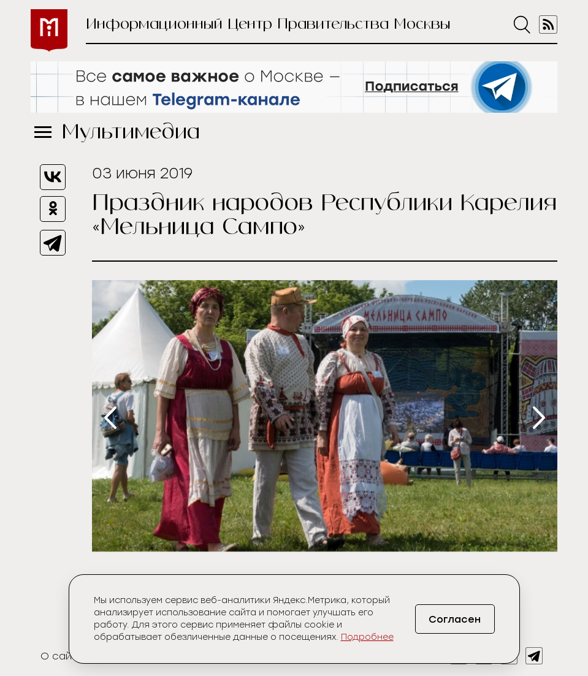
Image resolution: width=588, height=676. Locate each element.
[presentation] (110, 417)
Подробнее (367, 637)
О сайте (62, 656)
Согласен (455, 619)
